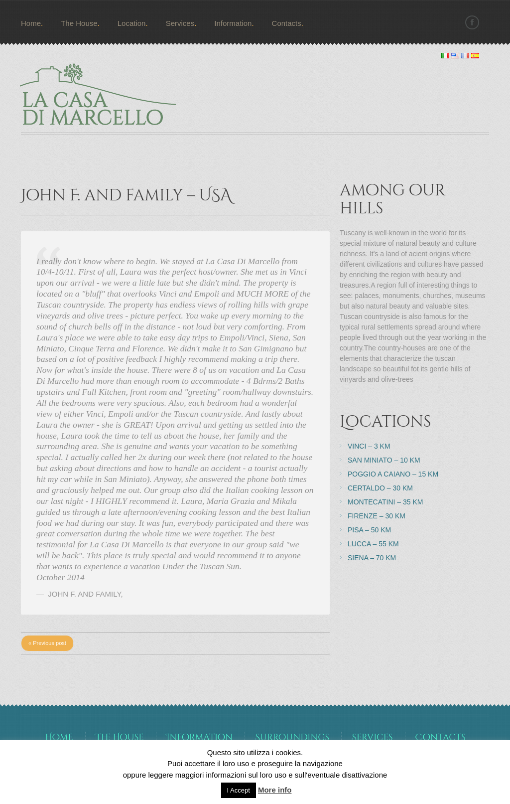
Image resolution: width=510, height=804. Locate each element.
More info (275, 790)
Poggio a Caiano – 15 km (393, 474)
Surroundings (292, 737)
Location (132, 23)
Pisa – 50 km (369, 530)
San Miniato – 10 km (384, 460)
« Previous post (47, 643)
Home (31, 23)
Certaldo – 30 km (380, 488)
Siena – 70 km (372, 558)
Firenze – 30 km (376, 516)
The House (79, 23)
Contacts (286, 23)
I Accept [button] (238, 790)
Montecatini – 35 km (385, 502)
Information (233, 23)
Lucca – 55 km (373, 544)
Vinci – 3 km (369, 446)
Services (180, 23)
